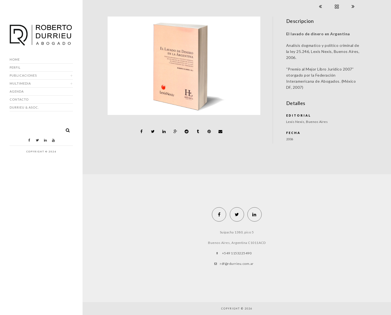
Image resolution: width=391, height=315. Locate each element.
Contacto (19, 99)
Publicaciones (23, 75)
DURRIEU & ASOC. (24, 107)
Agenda (17, 91)
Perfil (15, 67)
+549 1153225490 (237, 253)
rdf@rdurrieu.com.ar (237, 264)
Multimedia (20, 83)
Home (15, 59)
